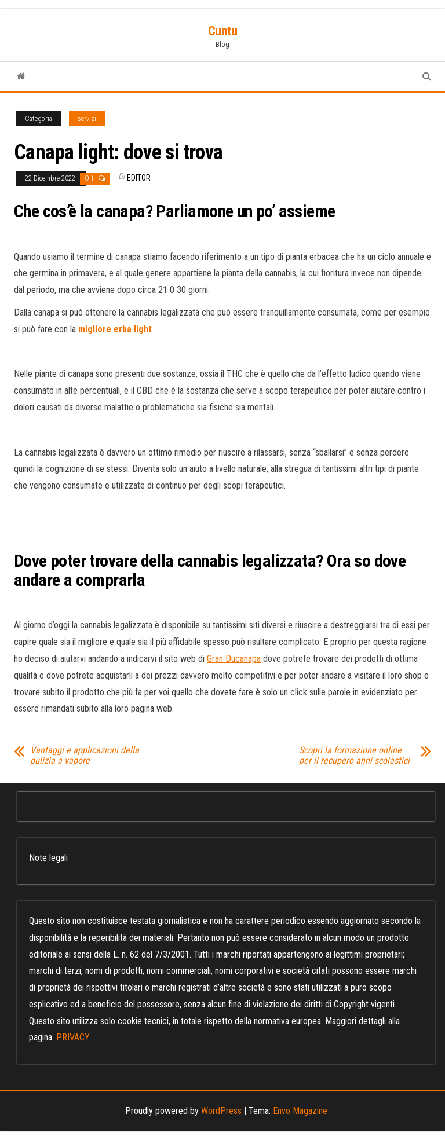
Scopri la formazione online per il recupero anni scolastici (354, 755)
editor (139, 177)
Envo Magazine (300, 1110)
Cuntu (223, 31)
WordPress (221, 1110)
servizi (87, 119)
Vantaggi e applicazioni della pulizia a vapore (84, 755)
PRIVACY (73, 1037)
